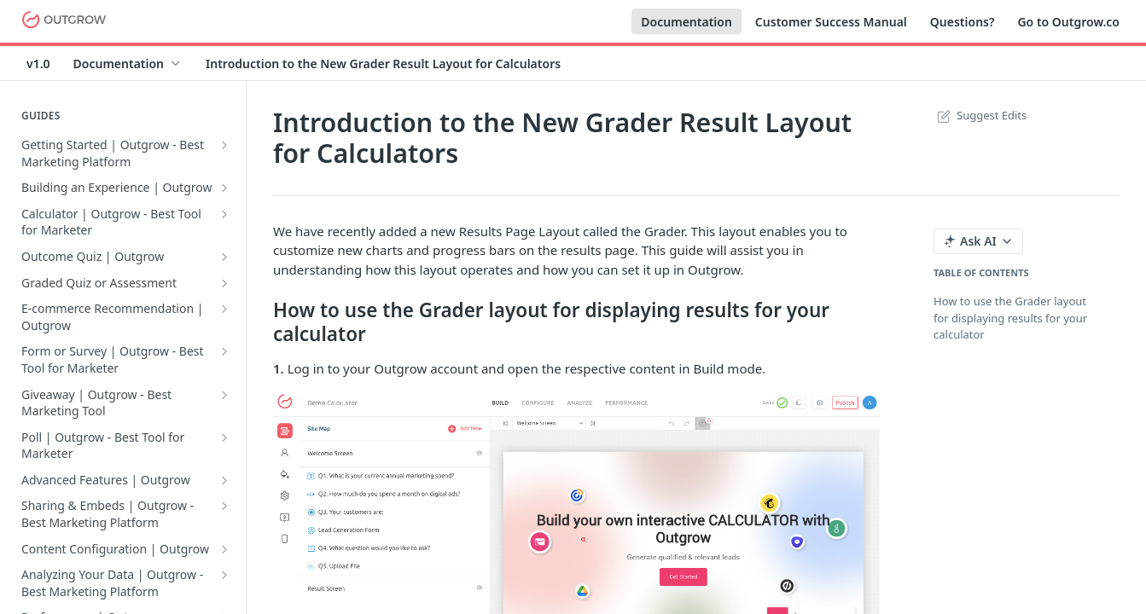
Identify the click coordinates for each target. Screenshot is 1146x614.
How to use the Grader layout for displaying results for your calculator (1010, 317)
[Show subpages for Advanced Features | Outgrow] (224, 480)
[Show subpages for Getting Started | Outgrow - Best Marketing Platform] (224, 145)
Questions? (962, 22)
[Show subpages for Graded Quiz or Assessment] (224, 283)
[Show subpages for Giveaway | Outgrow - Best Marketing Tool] (224, 395)
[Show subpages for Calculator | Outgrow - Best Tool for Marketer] (224, 214)
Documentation (686, 22)
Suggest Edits (980, 115)
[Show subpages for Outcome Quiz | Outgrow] (224, 257)
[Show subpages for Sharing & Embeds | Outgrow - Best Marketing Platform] (224, 506)
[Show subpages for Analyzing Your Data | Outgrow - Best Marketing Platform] (224, 575)
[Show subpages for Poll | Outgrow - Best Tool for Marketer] (224, 437)
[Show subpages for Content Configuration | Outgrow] (224, 549)
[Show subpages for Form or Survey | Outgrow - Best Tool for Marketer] (224, 351)
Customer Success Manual (831, 22)
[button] (576, 531)
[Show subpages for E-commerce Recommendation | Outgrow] (224, 309)
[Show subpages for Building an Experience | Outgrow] (224, 187)
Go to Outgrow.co (1068, 22)
